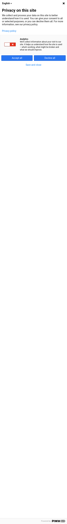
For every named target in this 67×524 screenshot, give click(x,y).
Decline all (49, 58)
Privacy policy (9, 31)
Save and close (33, 64)
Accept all (17, 58)
